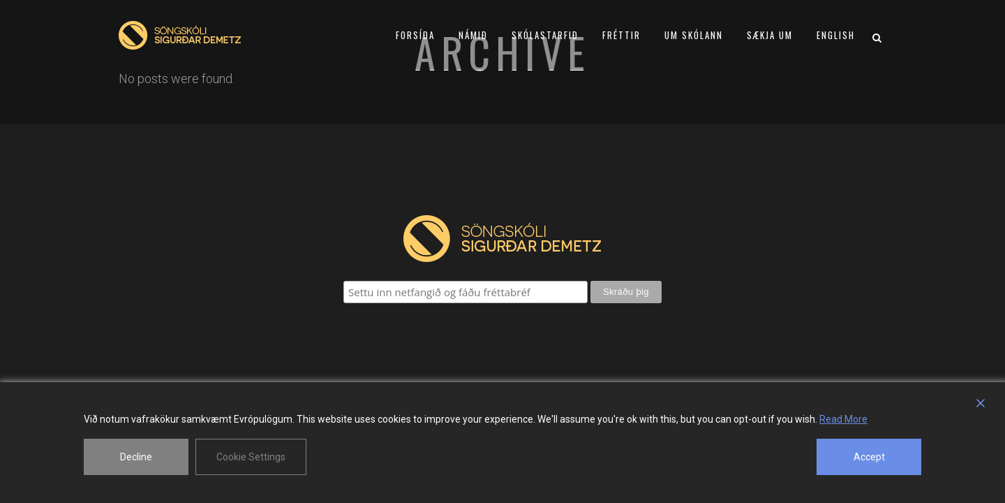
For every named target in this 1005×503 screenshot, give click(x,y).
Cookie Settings (250, 456)
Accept (869, 456)
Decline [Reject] (136, 456)
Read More (843, 419)
